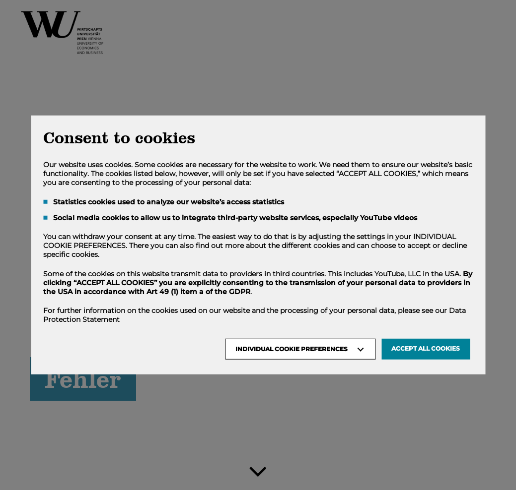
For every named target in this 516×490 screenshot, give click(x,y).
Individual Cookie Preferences (291, 349)
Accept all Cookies (425, 348)
